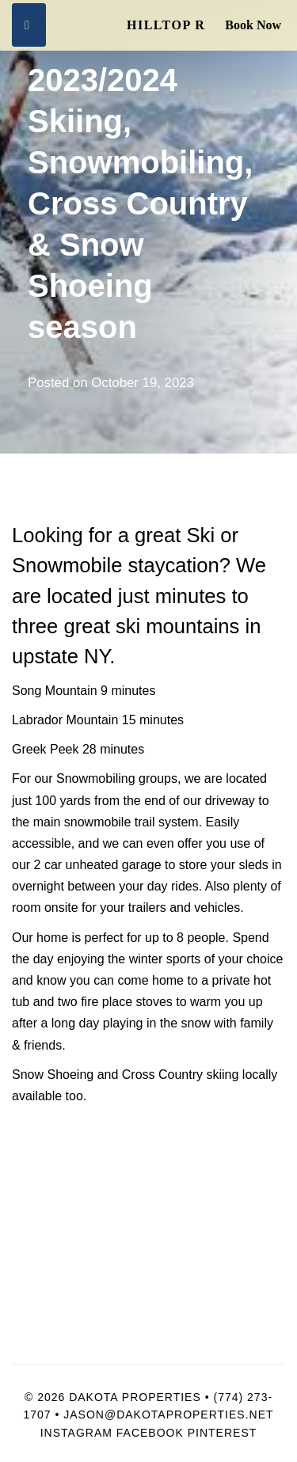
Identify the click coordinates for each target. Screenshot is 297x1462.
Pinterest (222, 1432)
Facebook (150, 1432)
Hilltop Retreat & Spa (166, 25)
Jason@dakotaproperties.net (168, 1414)
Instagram (76, 1432)
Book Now (253, 25)
